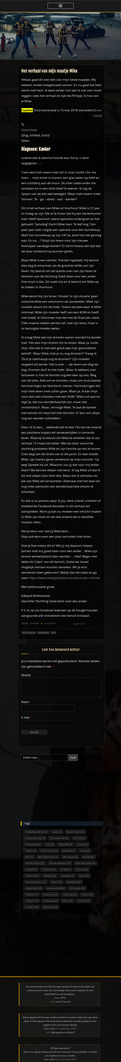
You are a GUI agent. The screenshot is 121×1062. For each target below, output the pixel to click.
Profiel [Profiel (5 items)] (65, 869)
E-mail (26, 717)
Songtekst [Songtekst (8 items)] (67, 875)
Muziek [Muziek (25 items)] (88, 857)
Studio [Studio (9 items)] (84, 875)
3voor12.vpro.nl (62, 1001)
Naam (26, 702)
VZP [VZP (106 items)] (67, 900)
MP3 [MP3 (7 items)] (29, 857)
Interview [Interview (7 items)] (69, 850)
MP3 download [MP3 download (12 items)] (48, 857)
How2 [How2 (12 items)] (31, 850)
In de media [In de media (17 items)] (49, 850)
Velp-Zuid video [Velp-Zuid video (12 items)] (36, 882)
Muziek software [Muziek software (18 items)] (59, 863)
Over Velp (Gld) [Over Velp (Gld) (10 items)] (85, 863)
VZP (54, 632)
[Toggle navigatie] (61, 6)
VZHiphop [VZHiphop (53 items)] (50, 894)
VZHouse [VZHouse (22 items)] (70, 894)
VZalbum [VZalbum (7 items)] (32, 894)
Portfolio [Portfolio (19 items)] (49, 869)
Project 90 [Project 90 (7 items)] (32, 875)
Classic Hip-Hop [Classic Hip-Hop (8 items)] (35, 838)
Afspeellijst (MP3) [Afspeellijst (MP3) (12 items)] (36, 831)
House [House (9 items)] (82, 844)
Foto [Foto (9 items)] (49, 844)
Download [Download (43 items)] (33, 844)
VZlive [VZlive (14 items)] (87, 894)
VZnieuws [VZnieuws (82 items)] (50, 900)
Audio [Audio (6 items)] (56, 831)
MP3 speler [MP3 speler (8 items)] (70, 857)
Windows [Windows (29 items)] (50, 907)
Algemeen (50, 623)
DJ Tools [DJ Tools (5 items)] (79, 838)
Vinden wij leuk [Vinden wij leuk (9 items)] (56, 888)
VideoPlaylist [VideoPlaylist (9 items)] (33, 888)
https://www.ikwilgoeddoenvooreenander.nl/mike (64, 578)
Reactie (26, 675)
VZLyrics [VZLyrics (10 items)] (32, 900)
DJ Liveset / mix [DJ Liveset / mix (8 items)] (59, 838)
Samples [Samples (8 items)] (50, 875)
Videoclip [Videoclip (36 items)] (73, 882)
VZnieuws (43, 632)
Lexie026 (30, 623)
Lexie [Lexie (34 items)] (85, 850)
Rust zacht (28, 632)
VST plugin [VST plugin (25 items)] (77, 888)
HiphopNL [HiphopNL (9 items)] (65, 844)
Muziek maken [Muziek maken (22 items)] (35, 863)
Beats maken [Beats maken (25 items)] (75, 831)
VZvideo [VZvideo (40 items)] (32, 907)
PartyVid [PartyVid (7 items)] (31, 869)
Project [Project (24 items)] (81, 869)
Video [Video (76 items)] (56, 882)
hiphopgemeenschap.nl (62, 1032)
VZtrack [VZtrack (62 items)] (84, 900)
